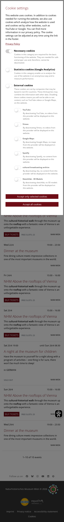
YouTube (27, 109)
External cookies (23, 85)
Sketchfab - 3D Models (33, 179)
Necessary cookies (24, 50)
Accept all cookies (32, 204)
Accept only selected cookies (32, 196)
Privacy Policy (12, 43)
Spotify (26, 153)
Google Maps (28, 138)
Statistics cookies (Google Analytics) (34, 69)
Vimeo (25, 124)
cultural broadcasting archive (36, 167)
